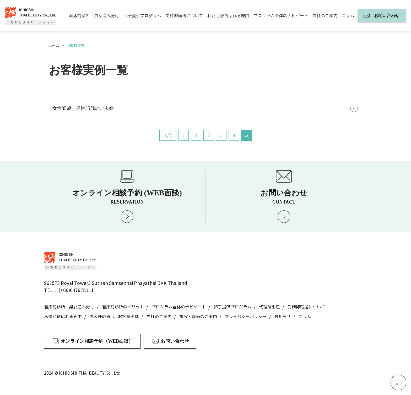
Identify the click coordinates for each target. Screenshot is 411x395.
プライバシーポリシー (246, 316)
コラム (348, 15)
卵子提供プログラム (142, 15)
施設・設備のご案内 (198, 316)
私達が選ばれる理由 (63, 316)
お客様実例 (128, 316)
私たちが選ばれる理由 (228, 15)
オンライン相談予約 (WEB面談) (127, 196)
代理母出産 (269, 307)
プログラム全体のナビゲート (281, 15)
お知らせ (282, 316)
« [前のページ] (183, 135)
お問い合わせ (386, 15)
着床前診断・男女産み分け (94, 15)
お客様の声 (99, 316)
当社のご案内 (325, 15)
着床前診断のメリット (123, 307)
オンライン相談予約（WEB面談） (97, 341)
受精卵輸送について (184, 15)
